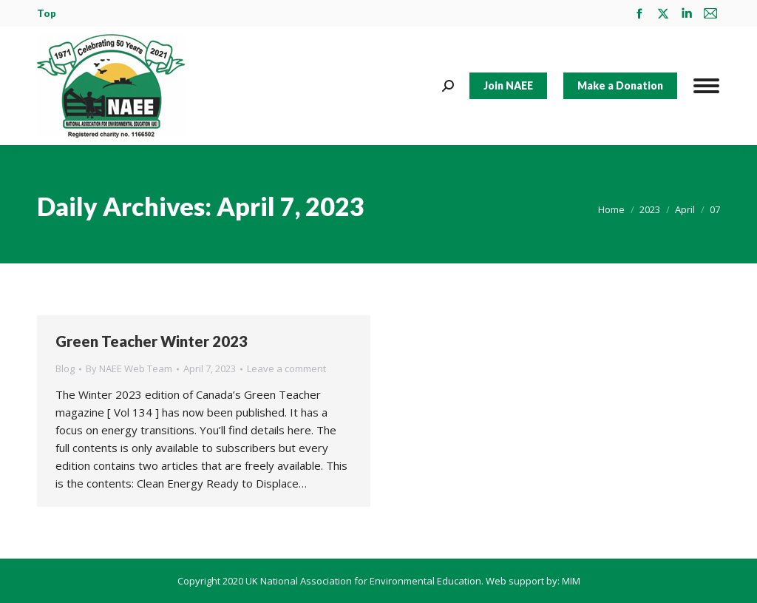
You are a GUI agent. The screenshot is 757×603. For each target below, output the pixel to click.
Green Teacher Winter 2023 (151, 341)
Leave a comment (286, 368)
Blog (65, 368)
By (129, 368)
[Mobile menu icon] (706, 85)
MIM (571, 580)
